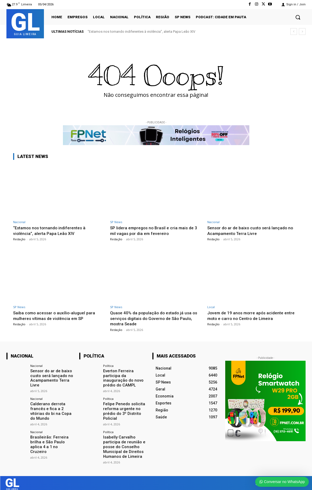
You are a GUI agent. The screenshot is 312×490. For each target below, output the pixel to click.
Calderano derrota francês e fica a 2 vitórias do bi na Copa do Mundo (52, 409)
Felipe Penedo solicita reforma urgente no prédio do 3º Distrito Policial (122, 409)
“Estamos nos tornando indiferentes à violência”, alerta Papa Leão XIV (141, 32)
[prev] (293, 31)
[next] (302, 31)
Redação (19, 239)
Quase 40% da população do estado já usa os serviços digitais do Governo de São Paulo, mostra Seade (153, 318)
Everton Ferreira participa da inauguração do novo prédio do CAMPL (122, 377)
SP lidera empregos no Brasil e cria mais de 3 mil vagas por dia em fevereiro (155, 230)
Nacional (19, 221)
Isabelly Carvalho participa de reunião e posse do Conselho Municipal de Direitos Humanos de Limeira (122, 444)
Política (108, 365)
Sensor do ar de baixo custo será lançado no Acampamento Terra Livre (252, 230)
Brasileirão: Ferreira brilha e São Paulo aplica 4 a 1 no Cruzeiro (52, 439)
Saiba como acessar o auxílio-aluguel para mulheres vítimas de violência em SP (56, 315)
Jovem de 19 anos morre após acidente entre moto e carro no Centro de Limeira (248, 315)
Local (211, 306)
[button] (298, 17)
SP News (116, 221)
